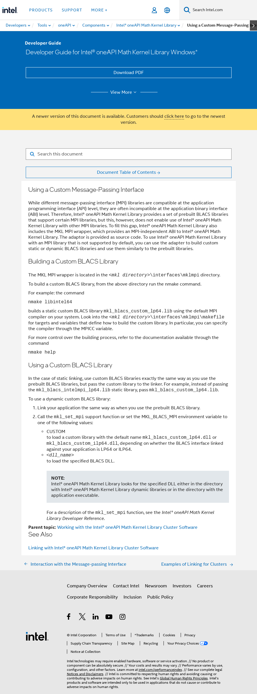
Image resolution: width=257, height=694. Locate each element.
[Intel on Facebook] (69, 618)
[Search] (187, 9)
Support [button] (72, 10)
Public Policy (160, 597)
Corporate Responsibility (92, 597)
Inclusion (132, 597)
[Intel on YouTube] (109, 618)
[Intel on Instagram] (122, 618)
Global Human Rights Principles (184, 678)
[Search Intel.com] (223, 10)
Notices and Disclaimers (85, 674)
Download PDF (128, 72)
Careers (205, 586)
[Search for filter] (129, 154)
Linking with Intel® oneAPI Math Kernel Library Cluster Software (93, 548)
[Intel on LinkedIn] (95, 618)
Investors (182, 586)
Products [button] (41, 10)
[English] (167, 10)
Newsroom (156, 586)
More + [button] (99, 10)
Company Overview (87, 586)
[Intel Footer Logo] (37, 636)
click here (174, 116)
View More (124, 92)
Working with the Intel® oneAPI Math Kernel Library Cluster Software (127, 527)
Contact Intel (126, 586)
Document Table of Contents (126, 172)
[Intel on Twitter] (82, 618)
